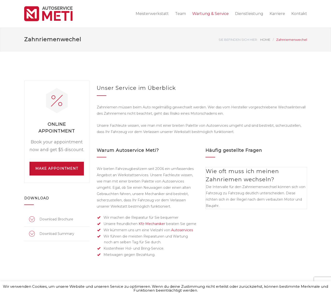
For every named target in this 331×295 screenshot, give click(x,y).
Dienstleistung (249, 13)
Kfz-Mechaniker (152, 224)
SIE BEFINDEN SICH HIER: (238, 40)
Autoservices (182, 230)
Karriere (277, 13)
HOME (265, 40)
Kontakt (299, 13)
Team (180, 13)
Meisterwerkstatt (152, 13)
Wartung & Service (210, 13)
